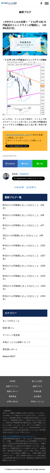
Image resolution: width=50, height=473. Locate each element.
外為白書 (37, 391)
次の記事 (30, 187)
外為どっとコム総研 (9, 3)
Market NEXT (9, 356)
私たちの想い (37, 381)
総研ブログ (37, 386)
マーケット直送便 (11, 335)
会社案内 (37, 396)
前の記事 (20, 187)
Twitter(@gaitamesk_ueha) (18, 135)
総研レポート (12, 391)
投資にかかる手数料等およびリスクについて (19, 436)
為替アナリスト (12, 386)
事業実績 (12, 396)
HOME (12, 381)
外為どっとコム (37, 401)
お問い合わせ (12, 401)
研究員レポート (10, 349)
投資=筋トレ (9, 328)
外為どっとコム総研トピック (16, 342)
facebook (10, 164)
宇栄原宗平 (24, 174)
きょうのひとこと (11, 321)
